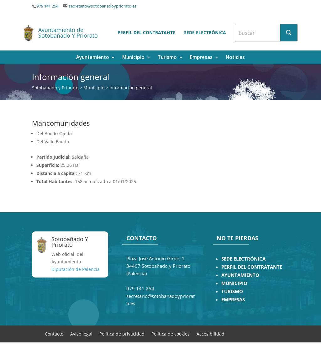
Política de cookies (170, 333)
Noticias (235, 58)
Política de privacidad (122, 333)
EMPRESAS (233, 299)
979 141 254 (47, 6)
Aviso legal (81, 333)
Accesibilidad (210, 333)
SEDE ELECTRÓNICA (243, 259)
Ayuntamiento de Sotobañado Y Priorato (68, 32)
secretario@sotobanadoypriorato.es (102, 6)
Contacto (54, 333)
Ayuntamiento (92, 58)
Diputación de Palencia (75, 269)
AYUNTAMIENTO (240, 275)
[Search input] (258, 32)
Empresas (201, 58)
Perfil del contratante (146, 32)
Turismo (167, 58)
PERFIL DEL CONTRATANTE (251, 267)
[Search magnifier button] (288, 32)
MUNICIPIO (234, 283)
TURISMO (232, 291)
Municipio (133, 58)
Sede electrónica (205, 32)
